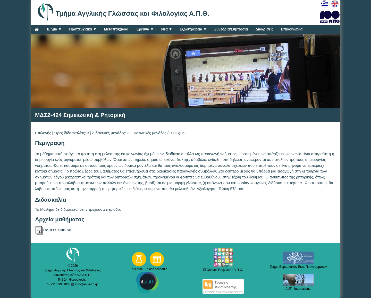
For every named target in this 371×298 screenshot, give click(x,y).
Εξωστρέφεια (193, 29)
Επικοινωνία (292, 29)
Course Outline (53, 230)
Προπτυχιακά (83, 29)
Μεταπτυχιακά (116, 29)
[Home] (37, 29)
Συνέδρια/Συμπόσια (231, 29)
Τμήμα (54, 29)
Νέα (166, 29)
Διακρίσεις (264, 29)
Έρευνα (145, 29)
